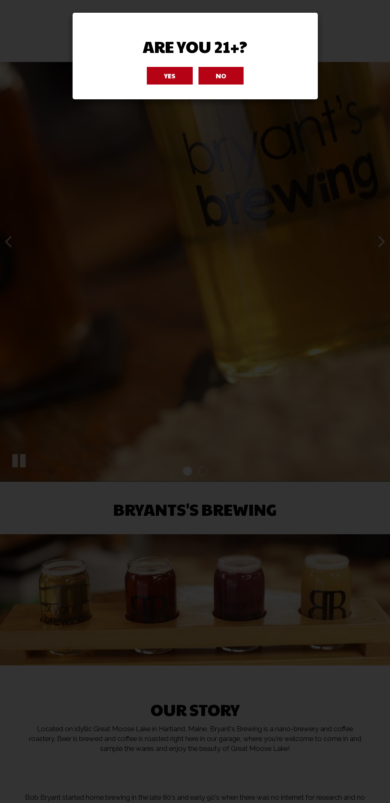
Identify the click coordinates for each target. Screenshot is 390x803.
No (221, 75)
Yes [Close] (170, 75)
